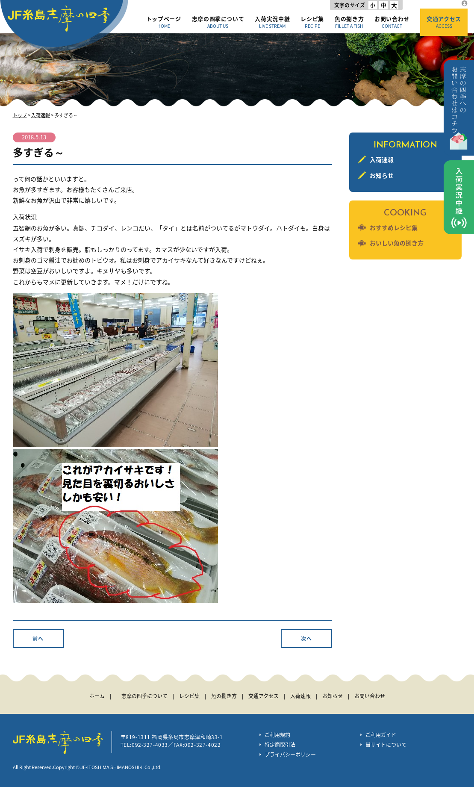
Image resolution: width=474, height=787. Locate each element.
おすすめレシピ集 (394, 227)
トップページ (163, 22)
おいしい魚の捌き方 (397, 243)
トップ (20, 115)
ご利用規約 (277, 735)
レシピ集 (312, 22)
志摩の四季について (218, 22)
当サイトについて (385, 745)
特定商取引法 (280, 745)
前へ (38, 639)
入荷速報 (40, 115)
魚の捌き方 (349, 22)
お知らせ (382, 175)
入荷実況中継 (272, 22)
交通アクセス (444, 22)
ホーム (97, 696)
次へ (306, 639)
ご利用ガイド (380, 735)
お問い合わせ (391, 22)
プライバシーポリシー (290, 754)
